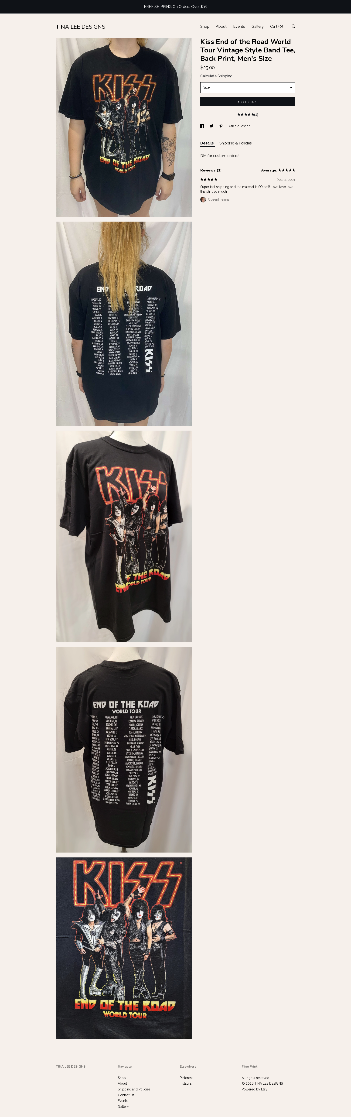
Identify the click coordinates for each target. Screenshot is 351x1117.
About (221, 26)
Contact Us (126, 1095)
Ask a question (239, 126)
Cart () (276, 26)
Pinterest (186, 1078)
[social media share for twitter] (212, 126)
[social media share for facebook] (202, 126)
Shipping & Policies (235, 143)
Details (207, 143)
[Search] (293, 27)
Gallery (258, 26)
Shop (204, 26)
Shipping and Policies (134, 1089)
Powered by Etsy (254, 1089)
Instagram (187, 1083)
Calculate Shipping (216, 76)
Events (239, 26)
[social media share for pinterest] (221, 126)
